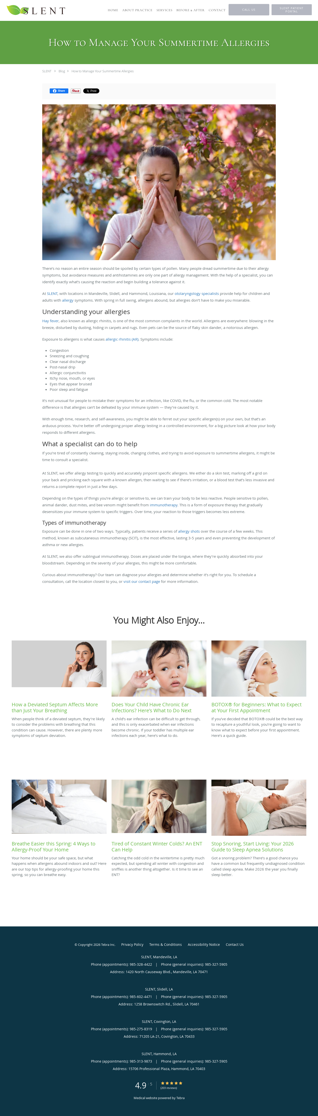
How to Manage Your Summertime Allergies (103, 71)
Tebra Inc (108, 944)
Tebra (180, 1098)
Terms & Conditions (165, 944)
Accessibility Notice (204, 944)
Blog (62, 71)
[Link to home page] (36, 10)
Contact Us (235, 944)
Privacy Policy (132, 944)
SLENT (46, 71)
